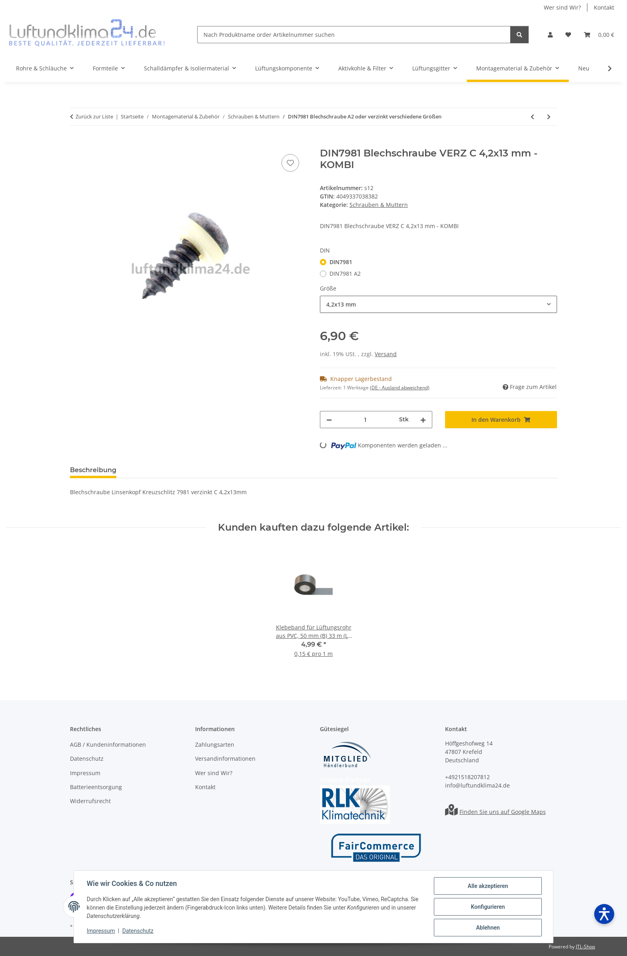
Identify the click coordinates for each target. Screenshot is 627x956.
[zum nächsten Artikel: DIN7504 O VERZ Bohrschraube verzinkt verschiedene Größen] (549, 116)
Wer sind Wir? (562, 7)
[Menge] (365, 419)
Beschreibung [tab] (93, 470)
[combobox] (438, 304)
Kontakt (604, 7)
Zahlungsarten (214, 744)
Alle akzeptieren (487, 886)
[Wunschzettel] (568, 34)
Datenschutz (138, 931)
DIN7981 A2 (345, 273)
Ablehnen (487, 927)
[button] (550, 34)
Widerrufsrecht (90, 801)
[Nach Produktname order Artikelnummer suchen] (354, 34)
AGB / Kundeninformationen (108, 744)
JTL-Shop (585, 946)
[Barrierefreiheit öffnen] (604, 914)
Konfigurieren (488, 907)
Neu (583, 68)
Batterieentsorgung (96, 787)
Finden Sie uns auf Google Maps (502, 812)
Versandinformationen (225, 758)
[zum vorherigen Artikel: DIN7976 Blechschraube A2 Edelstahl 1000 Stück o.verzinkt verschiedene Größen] (532, 116)
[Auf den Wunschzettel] (290, 163)
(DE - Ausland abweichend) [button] (399, 387)
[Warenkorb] (599, 34)
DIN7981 (340, 262)
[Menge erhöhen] (423, 419)
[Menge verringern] (329, 419)
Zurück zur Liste (94, 116)
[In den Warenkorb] (76, 143)
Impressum (101, 931)
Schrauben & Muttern (378, 204)
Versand (386, 354)
